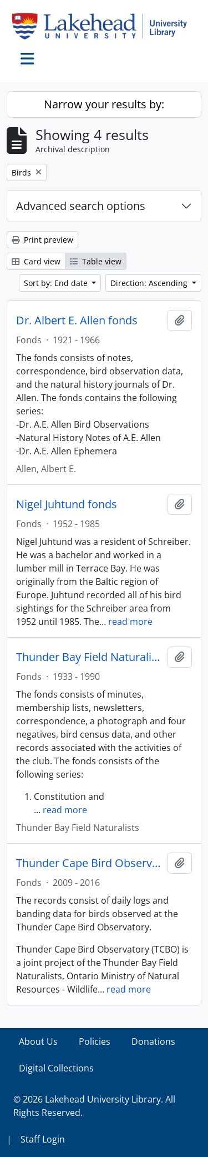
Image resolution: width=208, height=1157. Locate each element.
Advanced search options (80, 205)
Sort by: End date (57, 283)
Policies (94, 1041)
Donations (153, 1041)
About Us (38, 1041)
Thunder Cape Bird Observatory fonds (89, 863)
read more (130, 621)
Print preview (42, 239)
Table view (95, 261)
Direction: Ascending (150, 283)
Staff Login (43, 1139)
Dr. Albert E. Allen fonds (77, 320)
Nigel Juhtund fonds (66, 504)
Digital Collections (56, 1068)
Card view (36, 261)
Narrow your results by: (104, 104)
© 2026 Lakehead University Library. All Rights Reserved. (94, 1106)
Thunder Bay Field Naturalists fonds (89, 657)
